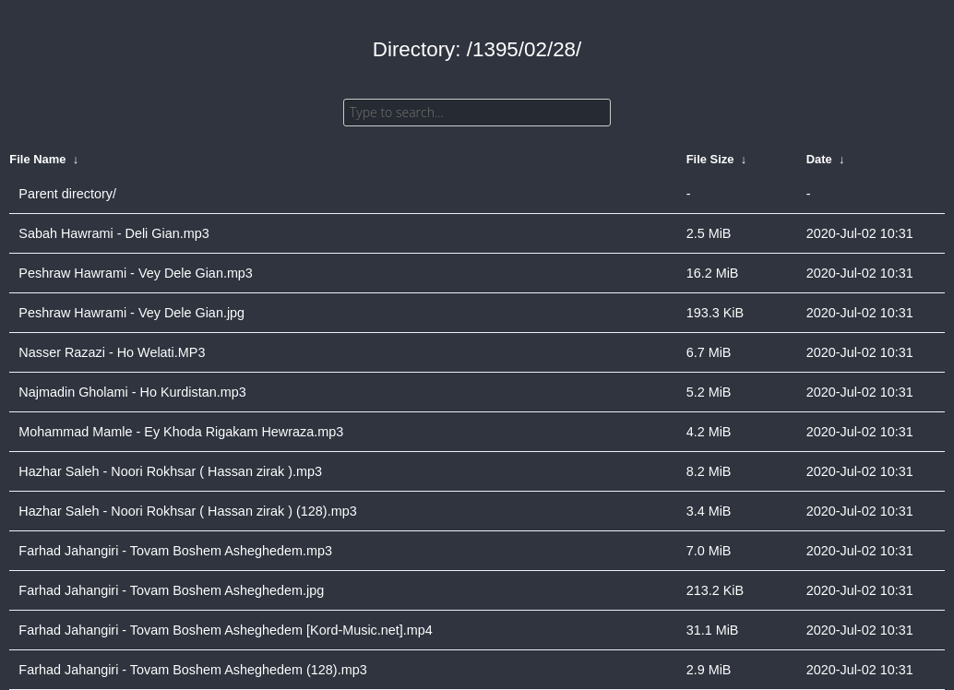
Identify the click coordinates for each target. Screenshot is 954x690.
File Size (710, 159)
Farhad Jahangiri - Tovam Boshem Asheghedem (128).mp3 (192, 669)
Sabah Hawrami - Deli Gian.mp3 (113, 233)
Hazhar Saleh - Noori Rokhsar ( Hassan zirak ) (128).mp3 (187, 511)
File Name (37, 159)
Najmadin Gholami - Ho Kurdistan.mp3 (131, 392)
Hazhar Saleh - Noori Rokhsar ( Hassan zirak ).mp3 (170, 471)
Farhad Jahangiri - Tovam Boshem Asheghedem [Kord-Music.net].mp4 (225, 630)
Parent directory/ (67, 193)
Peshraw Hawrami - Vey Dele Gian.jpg (131, 312)
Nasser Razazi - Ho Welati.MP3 (111, 352)
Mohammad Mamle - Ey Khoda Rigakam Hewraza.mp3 (180, 431)
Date (819, 159)
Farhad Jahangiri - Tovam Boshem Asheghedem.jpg (171, 590)
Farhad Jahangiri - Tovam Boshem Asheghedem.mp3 (175, 550)
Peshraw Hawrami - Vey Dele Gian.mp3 (135, 273)
